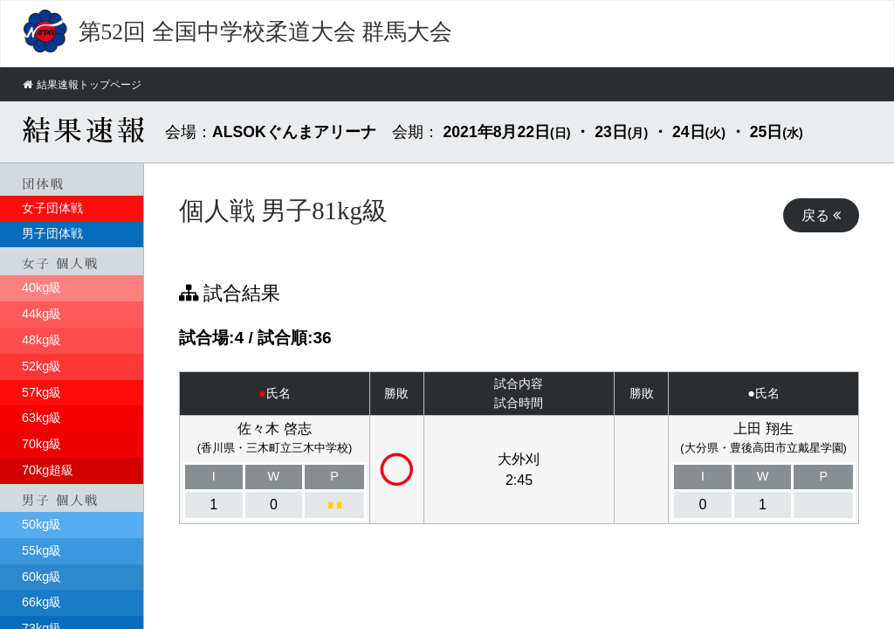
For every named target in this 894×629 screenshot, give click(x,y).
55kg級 (41, 549)
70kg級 (41, 444)
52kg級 (41, 365)
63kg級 (41, 418)
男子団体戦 (52, 233)
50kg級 (41, 523)
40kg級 (41, 287)
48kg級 (41, 339)
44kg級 (41, 313)
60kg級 (41, 576)
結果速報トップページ (87, 84)
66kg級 (41, 602)
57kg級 (41, 391)
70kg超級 (47, 469)
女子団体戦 (52, 207)
